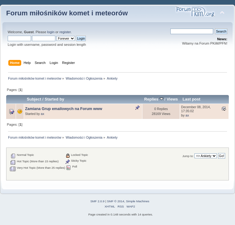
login (50, 32)
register (65, 32)
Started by (54, 99)
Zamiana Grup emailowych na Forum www (63, 109)
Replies (153, 99)
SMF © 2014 (115, 201)
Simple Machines (137, 201)
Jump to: (188, 156)
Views (172, 99)
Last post (191, 99)
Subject (34, 99)
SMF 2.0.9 (97, 201)
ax (42, 114)
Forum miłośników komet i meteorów (67, 13)
